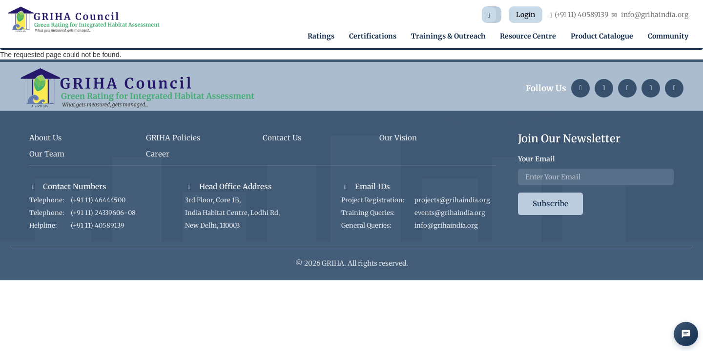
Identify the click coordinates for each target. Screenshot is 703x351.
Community (668, 36)
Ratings (321, 36)
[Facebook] (674, 88)
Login (525, 14)
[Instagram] (604, 88)
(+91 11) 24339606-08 (103, 213)
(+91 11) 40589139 (97, 225)
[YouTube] (650, 88)
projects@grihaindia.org (452, 200)
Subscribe (550, 203)
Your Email (536, 159)
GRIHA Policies (173, 137)
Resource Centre (528, 36)
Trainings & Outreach (448, 36)
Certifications (372, 36)
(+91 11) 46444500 (98, 200)
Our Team (46, 153)
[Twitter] (627, 88)
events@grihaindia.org (449, 213)
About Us (45, 137)
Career (157, 153)
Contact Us (282, 137)
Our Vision (398, 137)
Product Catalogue (602, 36)
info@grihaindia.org (446, 225)
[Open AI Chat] (686, 334)
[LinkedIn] (580, 88)
